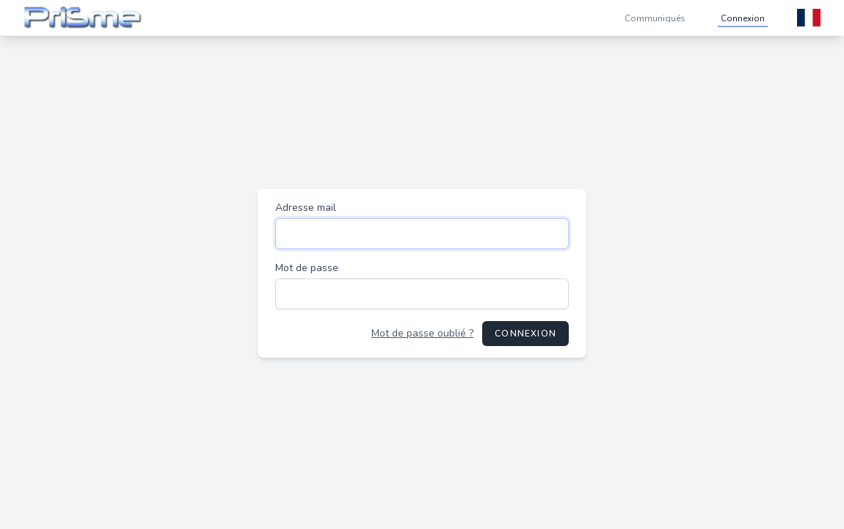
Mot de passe (306, 268)
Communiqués (655, 18)
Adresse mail (305, 208)
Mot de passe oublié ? (422, 333)
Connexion (743, 18)
